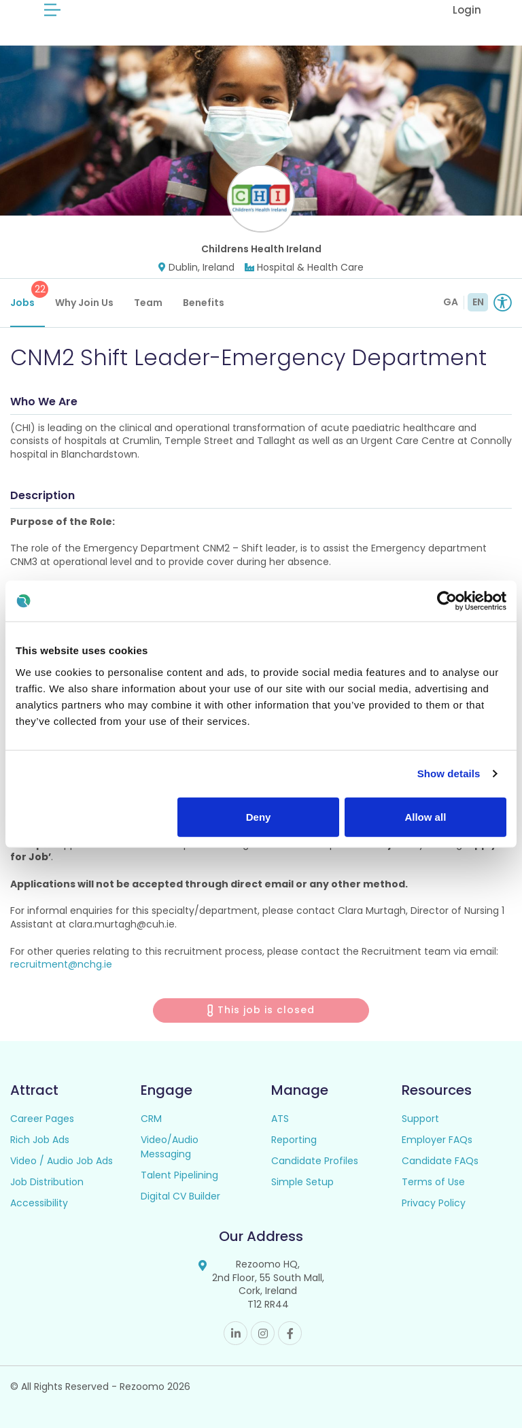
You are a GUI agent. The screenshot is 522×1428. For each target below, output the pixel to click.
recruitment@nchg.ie (61, 964)
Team (148, 302)
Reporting (294, 1139)
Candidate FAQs (440, 1161)
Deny (258, 816)
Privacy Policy (434, 1203)
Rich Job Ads (39, 1139)
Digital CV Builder (180, 1196)
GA (450, 302)
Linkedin (235, 1333)
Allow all (425, 816)
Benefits (203, 302)
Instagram (263, 1333)
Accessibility (39, 1203)
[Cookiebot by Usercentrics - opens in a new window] (446, 601)
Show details (449, 773)
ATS (280, 1118)
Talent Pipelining (179, 1175)
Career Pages (42, 1118)
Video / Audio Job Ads (61, 1161)
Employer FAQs (437, 1139)
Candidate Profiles (314, 1161)
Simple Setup (302, 1182)
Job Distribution (47, 1182)
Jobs (27, 295)
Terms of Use (433, 1182)
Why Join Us (84, 302)
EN (478, 302)
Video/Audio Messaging (169, 1147)
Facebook (290, 1333)
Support (420, 1118)
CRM (151, 1118)
